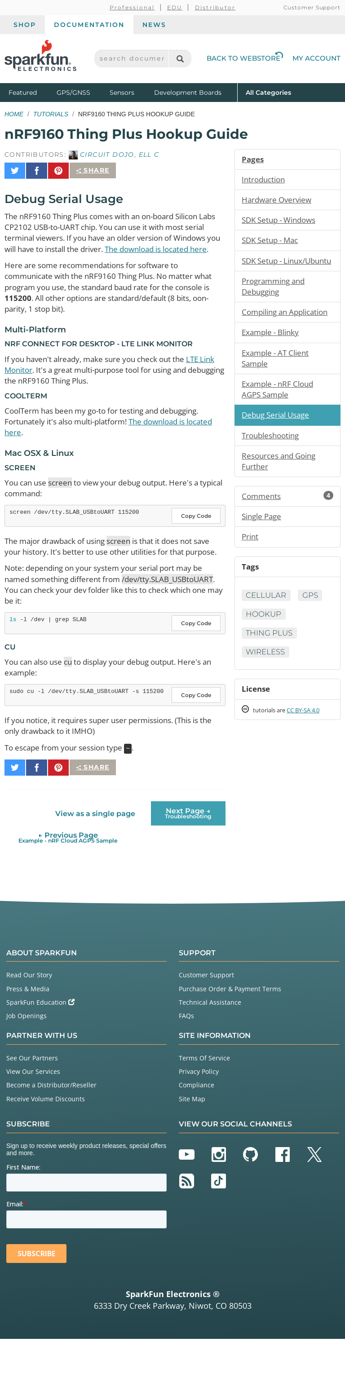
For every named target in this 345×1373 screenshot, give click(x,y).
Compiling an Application (267, 336)
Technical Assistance (210, 1036)
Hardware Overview (279, 201)
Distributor (215, 7)
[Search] (179, 58)
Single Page (263, 555)
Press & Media (27, 1022)
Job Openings (26, 1050)
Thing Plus (271, 675)
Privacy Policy (199, 1105)
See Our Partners (32, 1092)
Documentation (89, 25)
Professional (132, 7)
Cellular (268, 637)
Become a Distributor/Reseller (51, 1119)
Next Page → (188, 847)
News (154, 25)
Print (251, 576)
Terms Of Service (204, 1092)
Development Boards (187, 92)
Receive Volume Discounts (45, 1132)
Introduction (265, 180)
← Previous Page (68, 871)
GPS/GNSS (73, 92)
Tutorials (50, 114)
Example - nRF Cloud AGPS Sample (280, 423)
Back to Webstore (245, 58)
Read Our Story (29, 1009)
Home (13, 114)
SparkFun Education (40, 1036)
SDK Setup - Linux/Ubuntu (267, 271)
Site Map (192, 1132)
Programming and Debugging (276, 303)
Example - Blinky (273, 363)
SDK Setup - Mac (273, 243)
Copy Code (196, 535)
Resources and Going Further (282, 497)
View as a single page (95, 847)
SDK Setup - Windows (282, 222)
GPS (254, 656)
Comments (287, 534)
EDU (175, 7)
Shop (24, 25)
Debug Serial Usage (278, 449)
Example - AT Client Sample (278, 390)
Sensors (122, 92)
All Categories (268, 92)
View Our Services (33, 1105)
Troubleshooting (273, 470)
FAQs (186, 1050)
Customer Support (312, 7)
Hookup (299, 656)
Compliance (196, 1119)
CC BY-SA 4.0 (311, 755)
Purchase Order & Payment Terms (230, 1022)
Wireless (267, 695)
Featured (31, 92)
